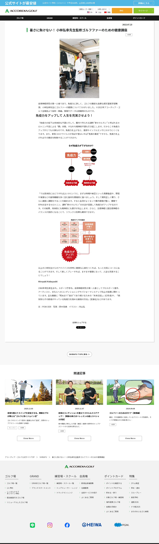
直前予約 (133, 497)
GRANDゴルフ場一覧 (39, 483)
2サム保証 (134, 483)
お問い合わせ (104, 9)
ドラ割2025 (134, 507)
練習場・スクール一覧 (64, 483)
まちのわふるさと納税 (138, 511)
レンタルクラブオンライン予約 (12, 492)
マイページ (145, 10)
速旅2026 (134, 502)
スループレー (135, 492)
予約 (125, 10)
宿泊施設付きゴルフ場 (14, 497)
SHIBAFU (43, 457)
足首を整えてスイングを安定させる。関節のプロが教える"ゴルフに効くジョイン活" (27, 414)
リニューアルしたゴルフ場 (16, 502)
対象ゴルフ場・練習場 (114, 497)
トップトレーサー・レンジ (66, 488)
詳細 (145, 3)
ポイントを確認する (113, 483)
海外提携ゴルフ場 (112, 502)
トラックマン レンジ (64, 492)
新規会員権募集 (87, 483)
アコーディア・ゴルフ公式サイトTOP (20, 457)
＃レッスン (12, 428)
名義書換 (84, 488)
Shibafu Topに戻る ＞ (79, 354)
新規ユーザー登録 (86, 9)
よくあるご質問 (87, 497)
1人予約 (9, 488)
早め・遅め (134, 488)
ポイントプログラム (113, 488)
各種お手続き (110, 507)
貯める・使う (110, 492)
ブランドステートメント (40, 488)
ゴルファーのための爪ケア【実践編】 (125, 413)
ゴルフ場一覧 (11, 483)
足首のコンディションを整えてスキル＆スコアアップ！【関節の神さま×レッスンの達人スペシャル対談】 (78, 416)
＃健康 (129, 35)
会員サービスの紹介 (88, 492)
